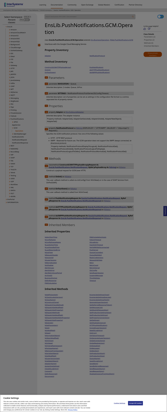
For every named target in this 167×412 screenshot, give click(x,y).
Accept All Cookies (135, 406)
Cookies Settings (119, 406)
